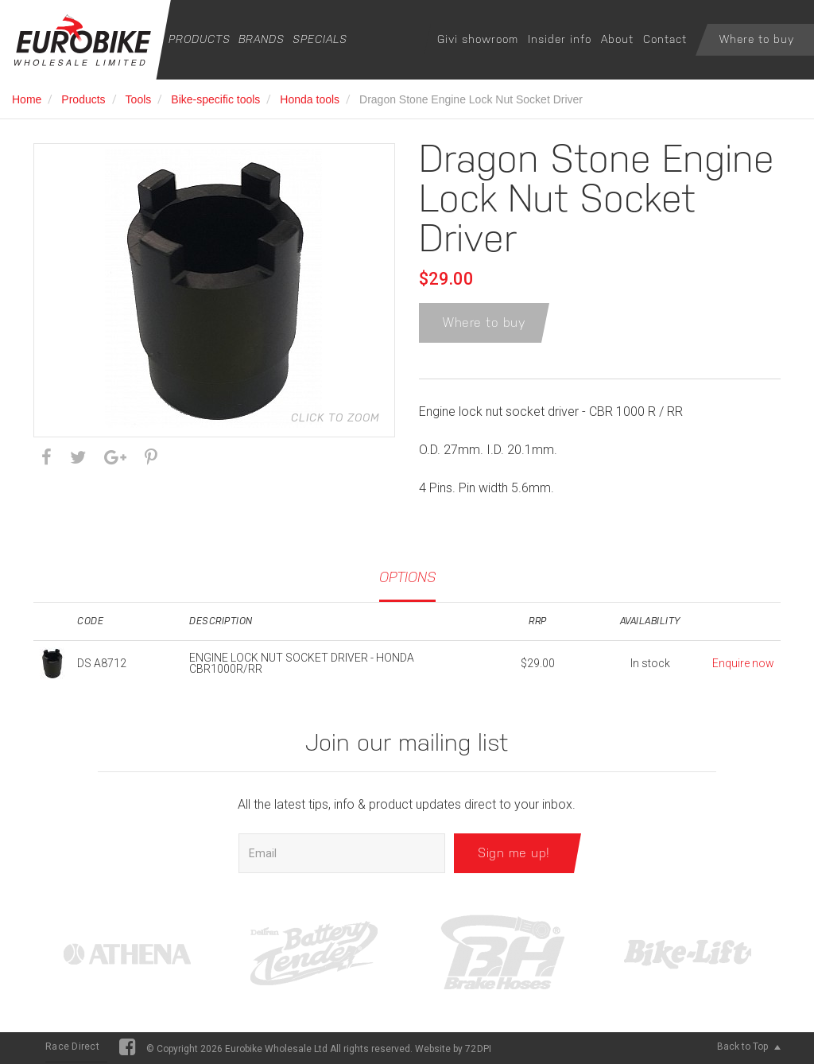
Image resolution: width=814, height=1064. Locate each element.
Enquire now (743, 663)
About (617, 39)
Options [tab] (407, 577)
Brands (261, 39)
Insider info (559, 39)
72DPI (478, 1048)
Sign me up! (514, 852)
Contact (665, 39)
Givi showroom (477, 39)
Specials (320, 39)
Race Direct (72, 1046)
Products (200, 39)
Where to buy (756, 39)
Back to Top (749, 1046)
